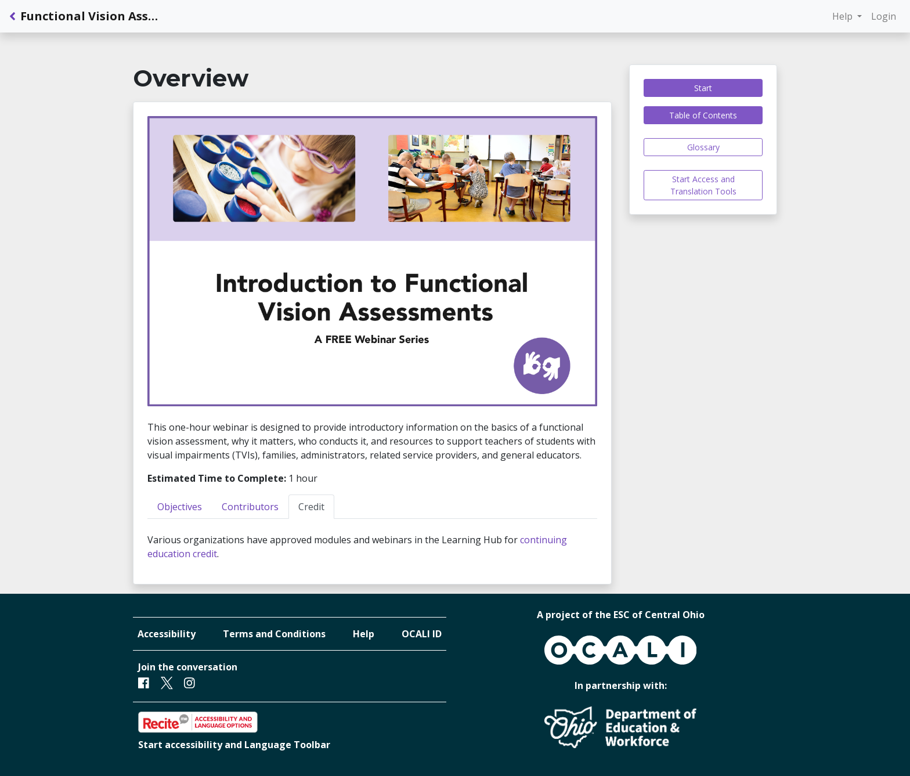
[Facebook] (143, 682)
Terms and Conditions (274, 633)
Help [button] (843, 16)
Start (703, 87)
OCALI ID (422, 633)
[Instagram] (189, 682)
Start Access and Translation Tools (703, 185)
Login (883, 16)
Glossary (703, 147)
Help (363, 633)
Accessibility (167, 633)
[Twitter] (167, 682)
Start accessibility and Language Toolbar (234, 744)
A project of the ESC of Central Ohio (621, 614)
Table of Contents (703, 115)
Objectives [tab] (179, 506)
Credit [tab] (311, 506)
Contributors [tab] (250, 506)
